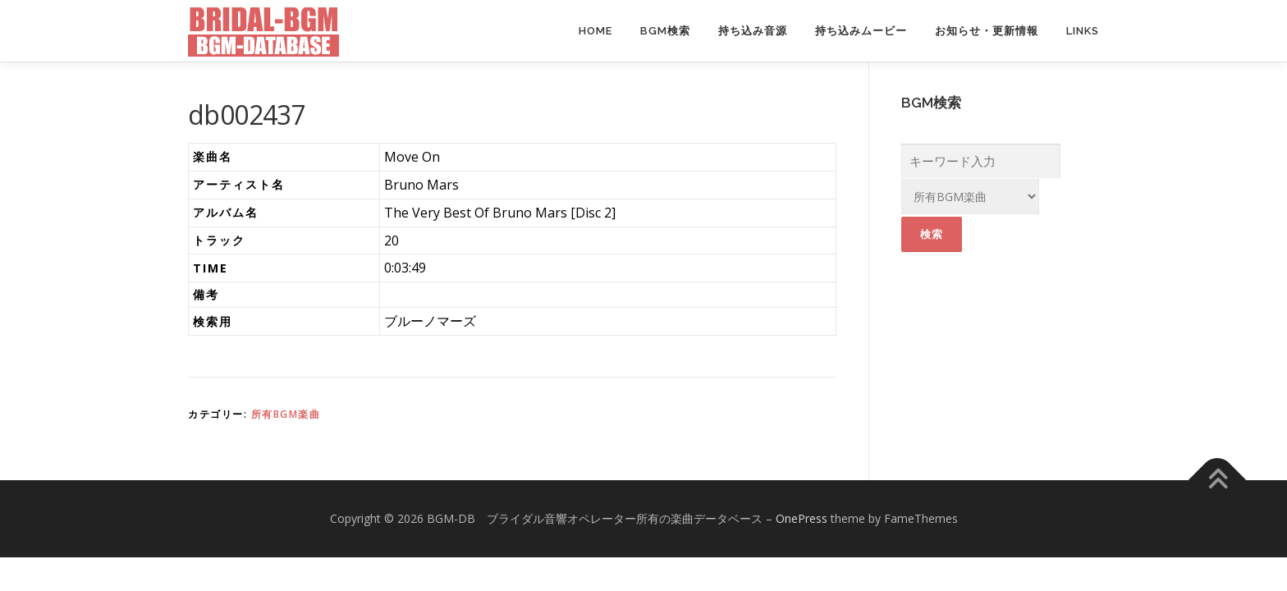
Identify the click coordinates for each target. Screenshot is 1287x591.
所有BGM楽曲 (286, 414)
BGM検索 (665, 31)
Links (1082, 31)
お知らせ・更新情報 (986, 31)
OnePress (801, 518)
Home (595, 31)
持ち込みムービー (861, 31)
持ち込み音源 (752, 31)
